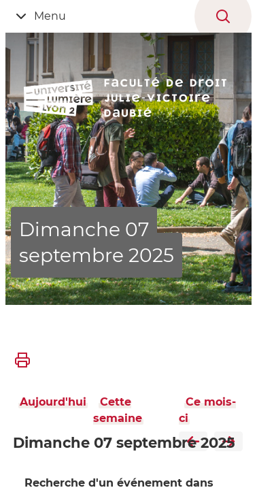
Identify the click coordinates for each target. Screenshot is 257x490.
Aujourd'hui (53, 401)
